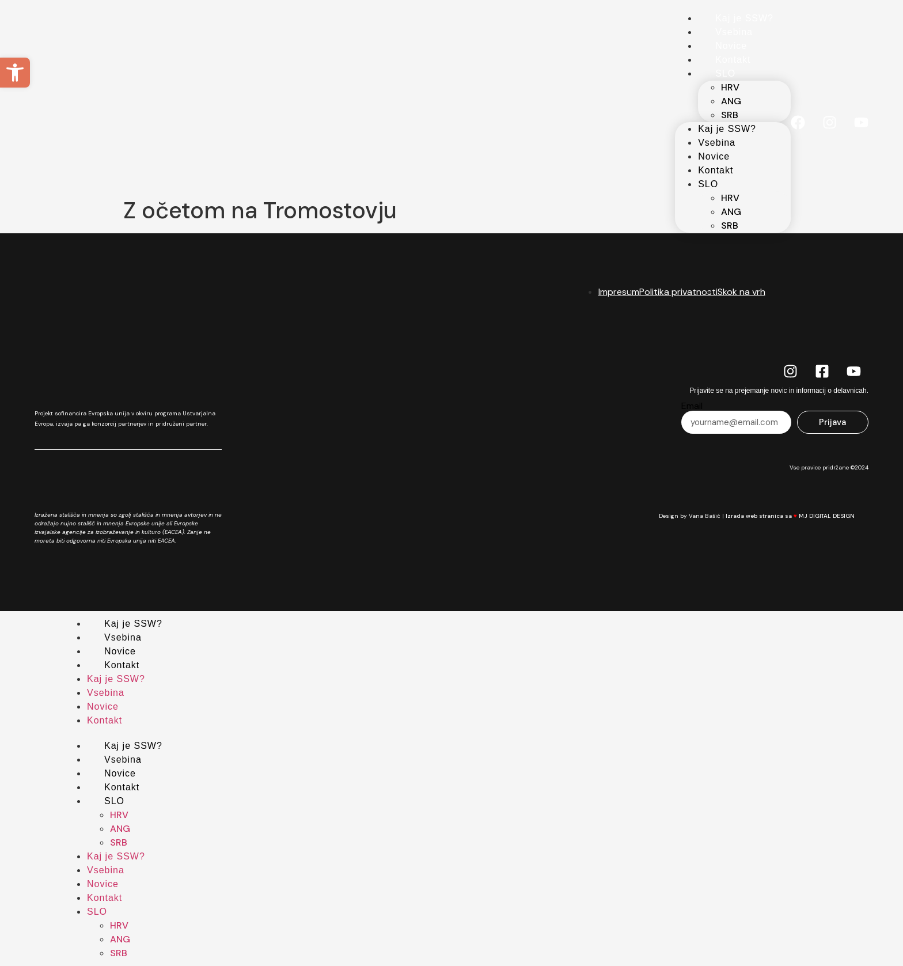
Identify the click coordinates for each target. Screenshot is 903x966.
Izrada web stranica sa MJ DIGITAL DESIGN (797, 516)
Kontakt (732, 60)
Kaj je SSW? (744, 18)
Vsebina (734, 32)
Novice (731, 46)
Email (692, 406)
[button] (15, 73)
